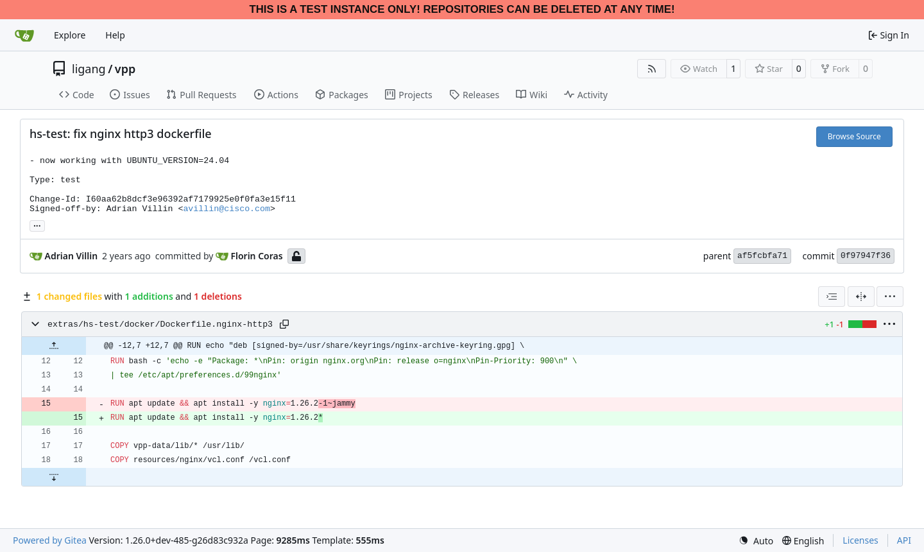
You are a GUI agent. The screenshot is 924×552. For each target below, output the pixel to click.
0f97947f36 (866, 256)
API (904, 540)
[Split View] (861, 296)
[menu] (890, 296)
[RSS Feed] (652, 68)
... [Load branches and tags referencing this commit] (37, 224)
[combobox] (831, 296)
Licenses (860, 540)
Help (115, 35)
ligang (89, 68)
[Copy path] (284, 324)
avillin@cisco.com (226, 209)
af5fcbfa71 (762, 256)
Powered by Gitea (50, 540)
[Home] (24, 35)
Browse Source (854, 136)
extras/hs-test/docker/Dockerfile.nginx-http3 (160, 324)
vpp (125, 68)
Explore (69, 35)
